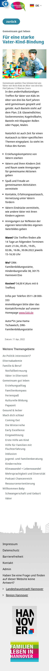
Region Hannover (17, 595)
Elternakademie (12, 360)
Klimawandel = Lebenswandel (23, 468)
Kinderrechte (13, 463)
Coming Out (12, 420)
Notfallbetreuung (16, 370)
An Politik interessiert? (17, 356)
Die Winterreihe (15, 425)
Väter (8, 498)
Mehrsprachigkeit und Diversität (25, 473)
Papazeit (10, 405)
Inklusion (11, 454)
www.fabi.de (26, 312)
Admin (7, 569)
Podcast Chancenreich (18, 478)
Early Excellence (15, 430)
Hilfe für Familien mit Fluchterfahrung (18, 447)
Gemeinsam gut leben (16, 380)
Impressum (10, 544)
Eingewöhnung (14, 435)
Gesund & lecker (12, 410)
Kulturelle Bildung (16, 400)
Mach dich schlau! (13, 415)
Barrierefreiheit (13, 556)
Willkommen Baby (14, 488)
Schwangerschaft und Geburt (23, 493)
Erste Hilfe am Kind (17, 440)
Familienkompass (15, 390)
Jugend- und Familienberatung (24, 458)
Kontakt (8, 563)
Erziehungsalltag (15, 385)
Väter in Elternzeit (16, 375)
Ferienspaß (12, 395)
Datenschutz (11, 550)
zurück (11, 21)
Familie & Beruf (12, 365)
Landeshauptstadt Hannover (24, 589)
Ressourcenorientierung (20, 483)
